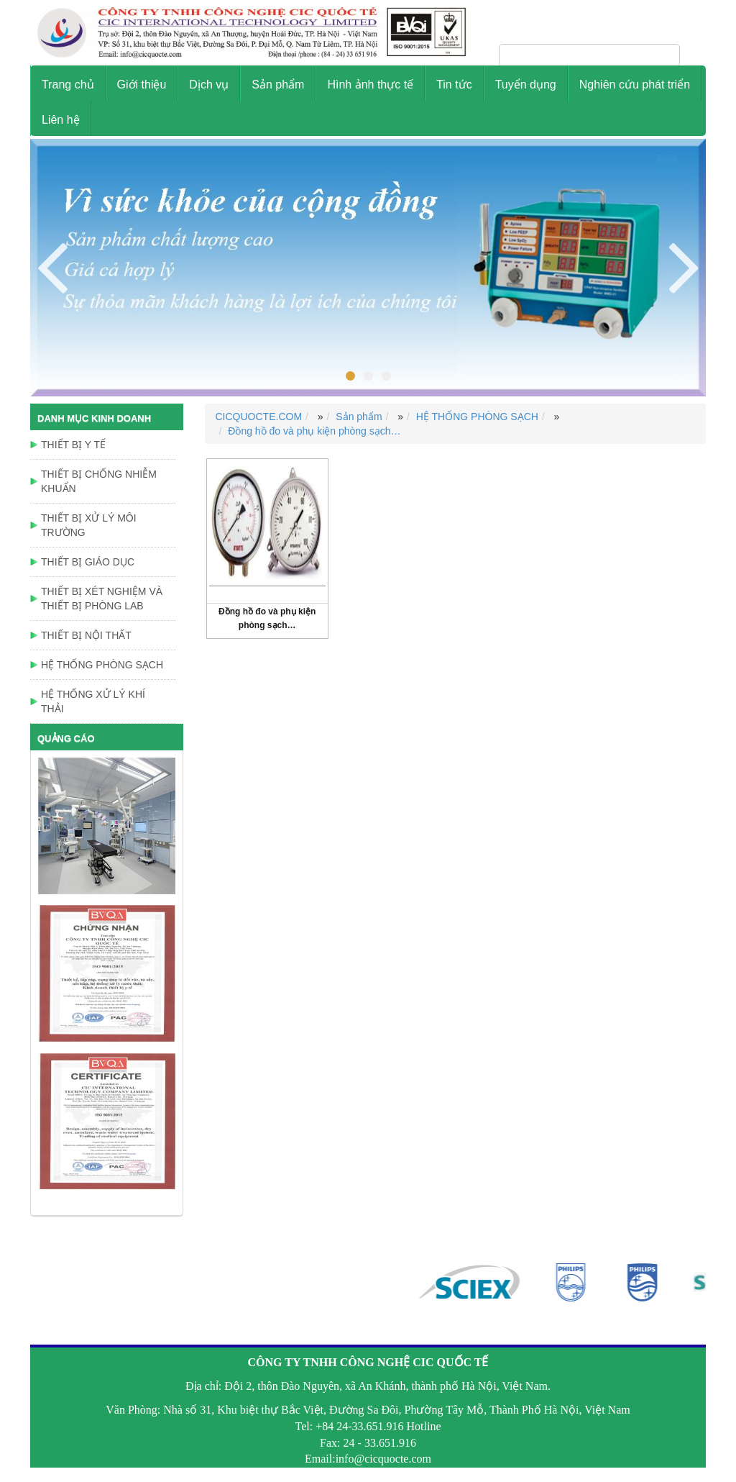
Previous (684, 266)
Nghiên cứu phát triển (634, 84)
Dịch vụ (209, 84)
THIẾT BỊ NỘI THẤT (86, 635)
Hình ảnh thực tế (370, 84)
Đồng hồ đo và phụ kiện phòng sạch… (314, 431)
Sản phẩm (278, 84)
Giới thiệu (142, 84)
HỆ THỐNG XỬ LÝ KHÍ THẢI (93, 701)
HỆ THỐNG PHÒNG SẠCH (477, 416)
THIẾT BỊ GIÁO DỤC (87, 562)
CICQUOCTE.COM (259, 416)
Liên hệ (61, 120)
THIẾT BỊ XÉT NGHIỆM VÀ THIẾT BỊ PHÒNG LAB (101, 599)
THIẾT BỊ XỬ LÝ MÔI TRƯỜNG (89, 525)
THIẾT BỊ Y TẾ (73, 444)
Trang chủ (68, 84)
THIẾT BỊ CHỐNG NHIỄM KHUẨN (99, 481)
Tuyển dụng (525, 84)
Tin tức (454, 84)
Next (51, 266)
